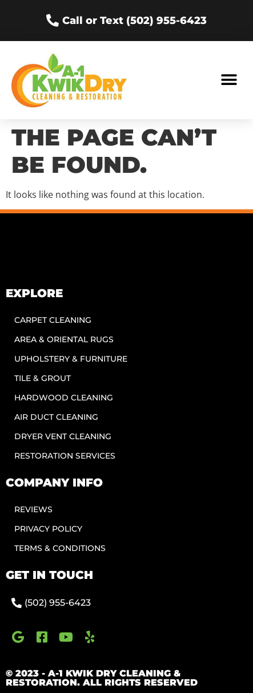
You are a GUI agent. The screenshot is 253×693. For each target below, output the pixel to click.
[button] (229, 80)
